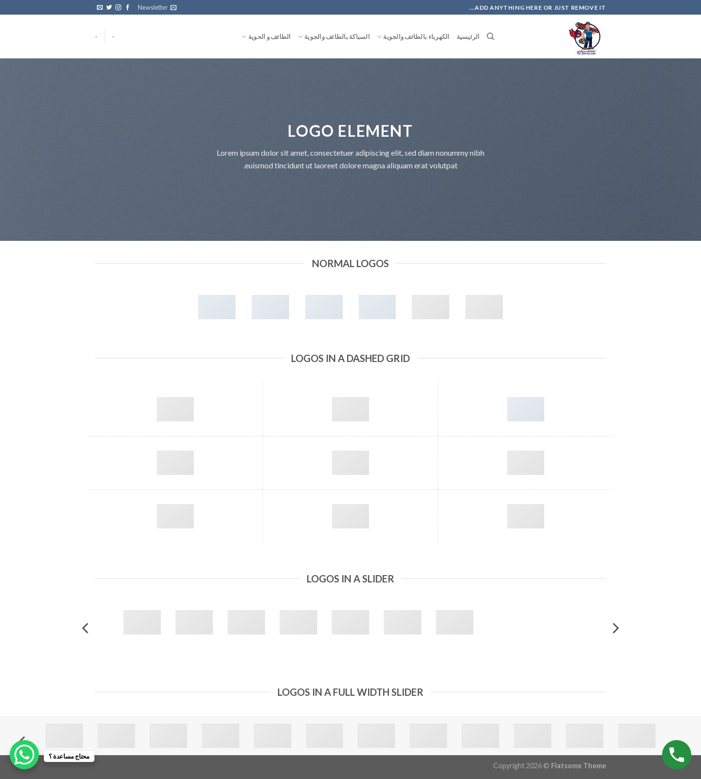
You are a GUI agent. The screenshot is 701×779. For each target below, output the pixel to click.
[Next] (86, 627)
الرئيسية (468, 36)
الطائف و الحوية (266, 36)
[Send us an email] (100, 7)
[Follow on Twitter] (109, 7)
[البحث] (490, 36)
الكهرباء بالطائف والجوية (413, 36)
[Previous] (615, 627)
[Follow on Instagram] (118, 7)
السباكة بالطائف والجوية (334, 36)
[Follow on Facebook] (127, 7)
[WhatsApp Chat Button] (24, 754)
